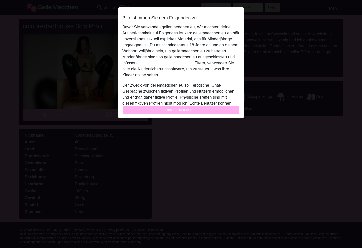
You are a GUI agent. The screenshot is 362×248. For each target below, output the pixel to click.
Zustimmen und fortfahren (181, 110)
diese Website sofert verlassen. (165, 63)
